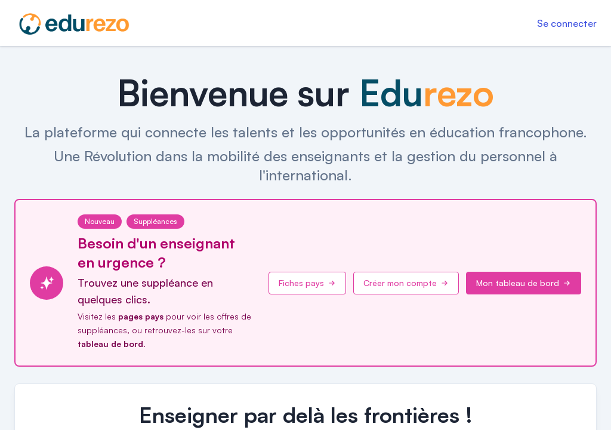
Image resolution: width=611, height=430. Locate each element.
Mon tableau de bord (523, 283)
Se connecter (567, 23)
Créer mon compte (406, 283)
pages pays (140, 316)
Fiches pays (307, 283)
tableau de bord (110, 344)
